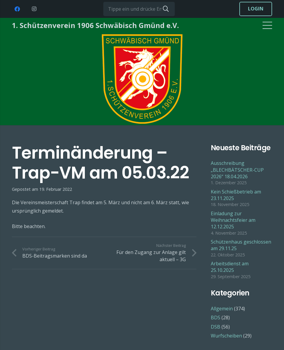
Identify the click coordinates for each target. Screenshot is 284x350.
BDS (215, 317)
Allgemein (222, 308)
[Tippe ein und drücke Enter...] (139, 9)
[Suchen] (166, 9)
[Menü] (267, 25)
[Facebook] (17, 9)
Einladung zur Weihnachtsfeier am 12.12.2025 (233, 220)
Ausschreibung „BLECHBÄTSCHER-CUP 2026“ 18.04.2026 (237, 170)
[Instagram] (34, 9)
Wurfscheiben (226, 335)
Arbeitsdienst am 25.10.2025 (230, 266)
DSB (215, 326)
